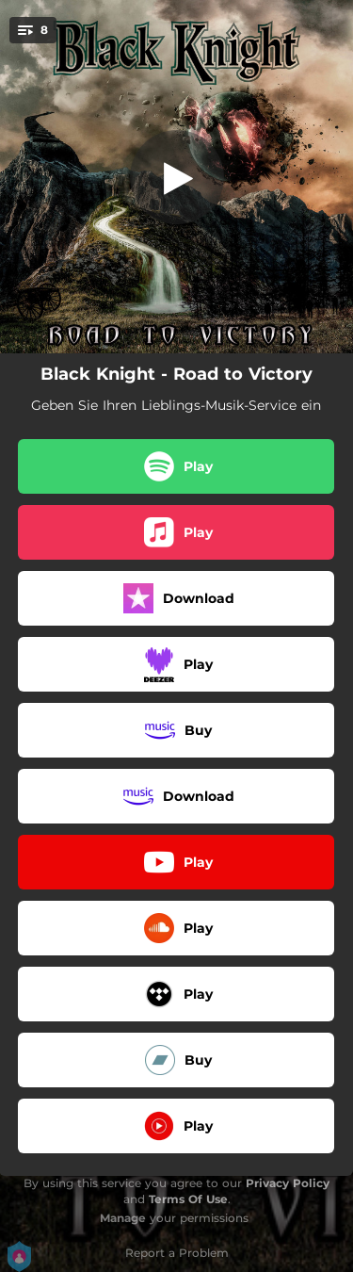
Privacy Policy (287, 1183)
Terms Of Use (188, 1199)
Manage (123, 1218)
